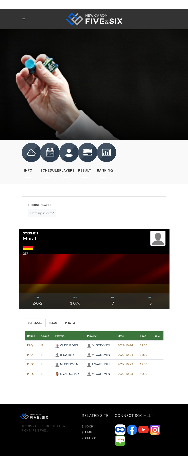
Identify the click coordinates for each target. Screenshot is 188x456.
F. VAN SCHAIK (67, 373)
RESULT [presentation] (54, 322)
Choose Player (40, 205)
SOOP (87, 426)
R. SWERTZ (64, 354)
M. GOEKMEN (98, 345)
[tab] (35, 323)
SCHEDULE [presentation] (35, 322)
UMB (87, 432)
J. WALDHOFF (98, 364)
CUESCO (89, 438)
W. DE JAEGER (67, 345)
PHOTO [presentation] (70, 322)
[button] (42, 213)
